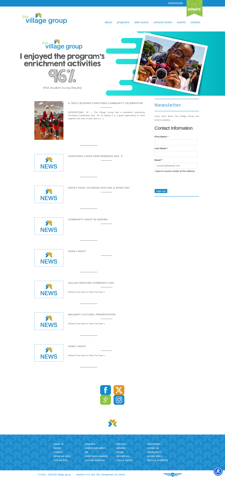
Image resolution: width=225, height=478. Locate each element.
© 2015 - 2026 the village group (54, 474)
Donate (120, 452)
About (108, 22)
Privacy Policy (154, 456)
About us (58, 444)
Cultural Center (162, 22)
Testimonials (153, 444)
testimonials (175, 3)
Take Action (141, 22)
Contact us (153, 448)
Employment (154, 452)
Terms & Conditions (157, 460)
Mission (58, 452)
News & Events (124, 460)
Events (181, 22)
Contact (195, 22)
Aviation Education (95, 448)
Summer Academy (95, 460)
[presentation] (178, 180)
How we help (61, 460)
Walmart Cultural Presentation (91, 314)
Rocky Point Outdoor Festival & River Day (99, 187)
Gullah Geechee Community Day (91, 282)
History (57, 448)
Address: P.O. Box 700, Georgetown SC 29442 (100, 474)
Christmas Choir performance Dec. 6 (95, 156)
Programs (123, 22)
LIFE (86, 452)
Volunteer (121, 448)
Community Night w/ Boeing (88, 219)
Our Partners (123, 456)
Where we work (62, 456)
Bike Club (121, 444)
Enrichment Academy (96, 456)
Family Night (77, 251)
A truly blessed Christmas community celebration (105, 103)
